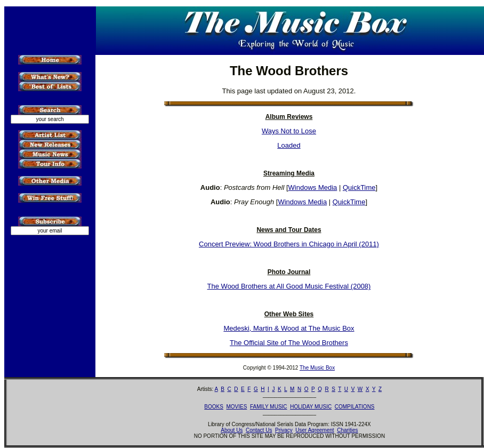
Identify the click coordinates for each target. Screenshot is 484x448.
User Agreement (314, 430)
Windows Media (312, 187)
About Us (232, 430)
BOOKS (213, 407)
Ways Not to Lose (289, 131)
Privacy (284, 430)
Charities (347, 430)
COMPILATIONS (355, 407)
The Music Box (317, 368)
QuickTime (359, 187)
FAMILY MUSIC (268, 407)
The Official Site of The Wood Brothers (289, 343)
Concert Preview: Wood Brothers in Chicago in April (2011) (289, 244)
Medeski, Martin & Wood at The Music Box (288, 328)
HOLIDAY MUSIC (311, 407)
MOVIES (236, 407)
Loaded (288, 145)
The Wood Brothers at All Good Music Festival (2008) (289, 286)
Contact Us (259, 430)
